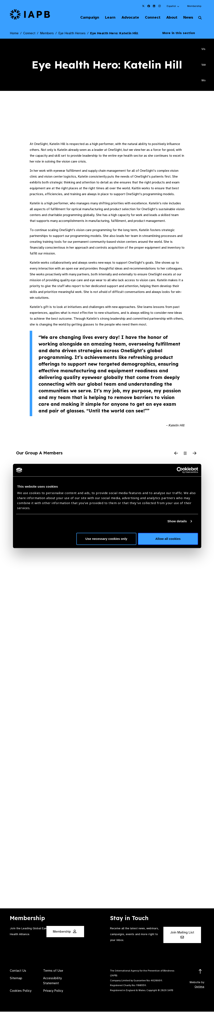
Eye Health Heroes (72, 33)
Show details (177, 521)
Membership (194, 6)
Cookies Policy (20, 991)
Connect (149, 17)
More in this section (181, 33)
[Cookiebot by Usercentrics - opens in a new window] (179, 470)
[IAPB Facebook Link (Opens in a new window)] (149, 6)
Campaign (82, 17)
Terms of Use (53, 971)
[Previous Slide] (176, 454)
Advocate (125, 17)
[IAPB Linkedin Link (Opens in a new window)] (154, 6)
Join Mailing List (182, 935)
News (187, 17)
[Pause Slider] (185, 454)
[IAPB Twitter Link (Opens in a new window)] (143, 6)
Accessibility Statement (52, 981)
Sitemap (16, 978)
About (169, 17)
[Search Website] (200, 18)
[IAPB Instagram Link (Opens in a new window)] (159, 6)
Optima (199, 987)
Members (47, 33)
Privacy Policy (53, 991)
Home (14, 33)
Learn (104, 17)
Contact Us (18, 971)
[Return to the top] (200, 972)
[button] (173, 6)
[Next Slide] (194, 454)
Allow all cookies (168, 538)
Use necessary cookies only (106, 538)
